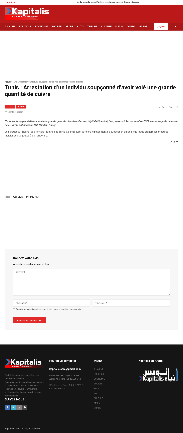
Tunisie (21, 106)
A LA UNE (98, 369)
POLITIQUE (99, 374)
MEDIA (97, 403)
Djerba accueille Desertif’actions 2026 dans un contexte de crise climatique (111, 2)
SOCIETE (10, 106)
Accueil (8, 81)
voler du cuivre (33, 196)
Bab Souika (18, 196)
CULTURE (98, 398)
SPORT (97, 388)
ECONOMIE (99, 378)
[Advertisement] (90, 167)
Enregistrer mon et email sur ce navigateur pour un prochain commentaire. (49, 309)
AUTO (96, 393)
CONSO (97, 408)
